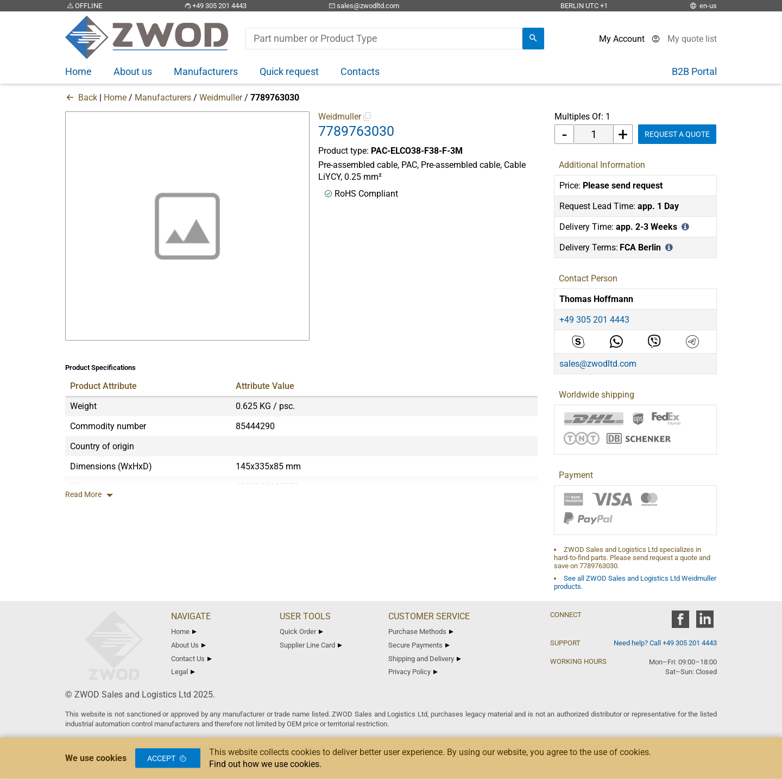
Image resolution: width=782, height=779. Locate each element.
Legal (183, 672)
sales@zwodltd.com (363, 6)
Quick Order (301, 631)
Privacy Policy (413, 672)
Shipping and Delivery (424, 659)
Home (115, 97)
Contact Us (191, 659)
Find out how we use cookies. (265, 764)
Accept (167, 758)
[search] (533, 38)
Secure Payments (419, 645)
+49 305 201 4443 (214, 6)
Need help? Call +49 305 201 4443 (665, 643)
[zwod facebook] (680, 623)
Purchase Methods (420, 631)
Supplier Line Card (311, 645)
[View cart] (692, 39)
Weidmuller (220, 97)
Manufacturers (163, 97)
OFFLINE (83, 6)
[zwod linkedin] (704, 623)
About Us (188, 645)
